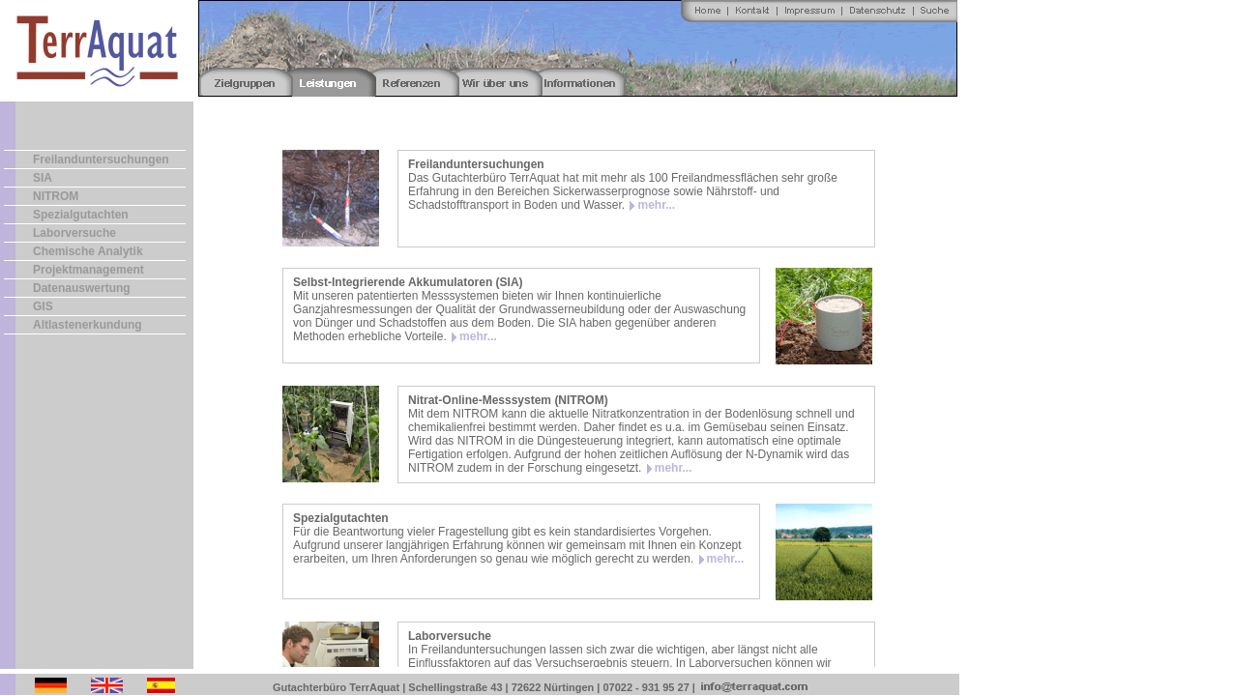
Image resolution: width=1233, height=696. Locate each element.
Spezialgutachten (81, 214)
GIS (43, 306)
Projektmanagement (88, 269)
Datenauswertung (82, 288)
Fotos (947, 685)
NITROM (55, 196)
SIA (42, 178)
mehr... (656, 205)
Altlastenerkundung (87, 325)
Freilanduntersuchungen (101, 159)
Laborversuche (74, 233)
